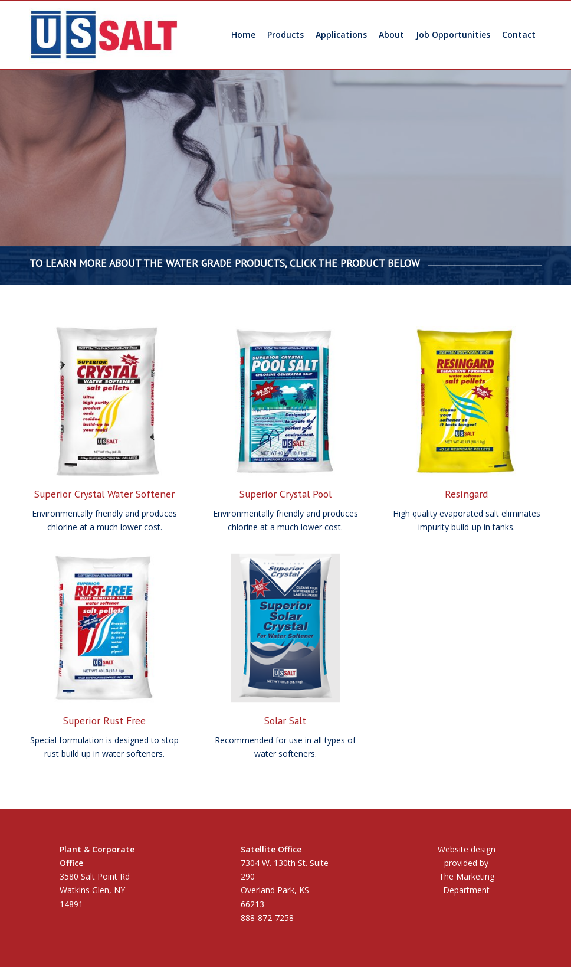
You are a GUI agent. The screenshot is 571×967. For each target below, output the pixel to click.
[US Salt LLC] (104, 35)
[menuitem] (243, 35)
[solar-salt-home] (286, 628)
